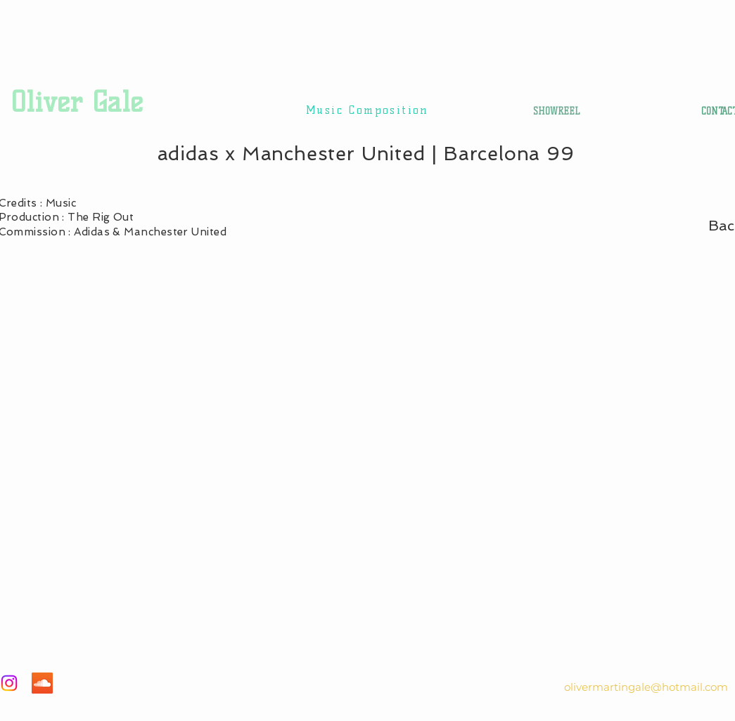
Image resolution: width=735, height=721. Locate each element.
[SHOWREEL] (556, 111)
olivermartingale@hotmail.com (646, 687)
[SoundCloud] (42, 683)
